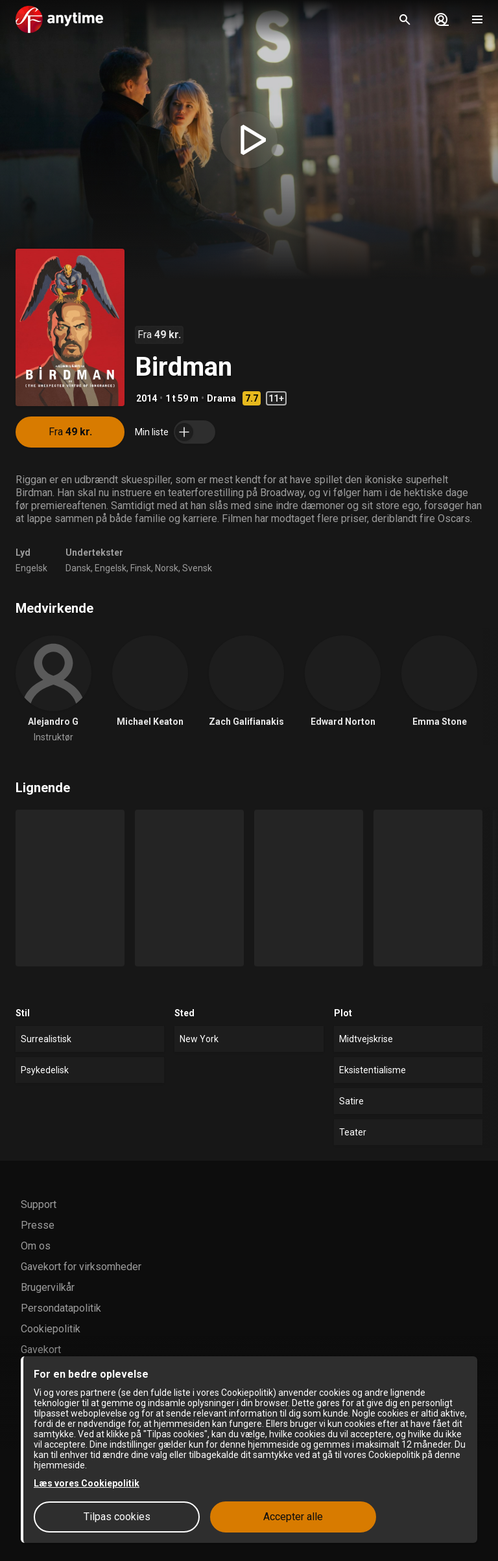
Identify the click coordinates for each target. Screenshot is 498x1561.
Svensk (197, 568)
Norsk (166, 568)
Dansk (78, 568)
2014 (146, 398)
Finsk (140, 568)
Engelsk (31, 568)
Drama (221, 398)
